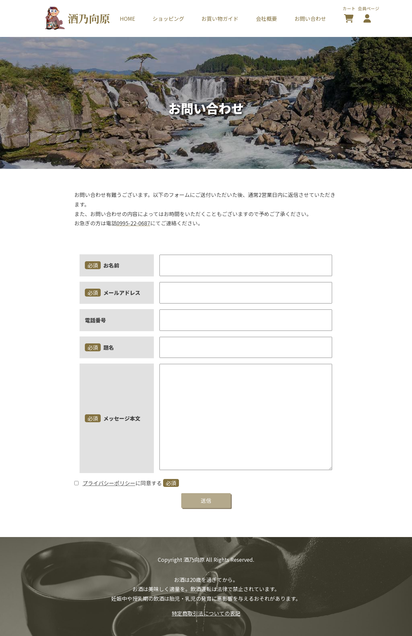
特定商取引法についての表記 (206, 613)
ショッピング (168, 18)
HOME (127, 18)
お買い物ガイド (219, 18)
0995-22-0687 (133, 223)
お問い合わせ (310, 18)
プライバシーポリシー (109, 483)
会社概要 (266, 18)
